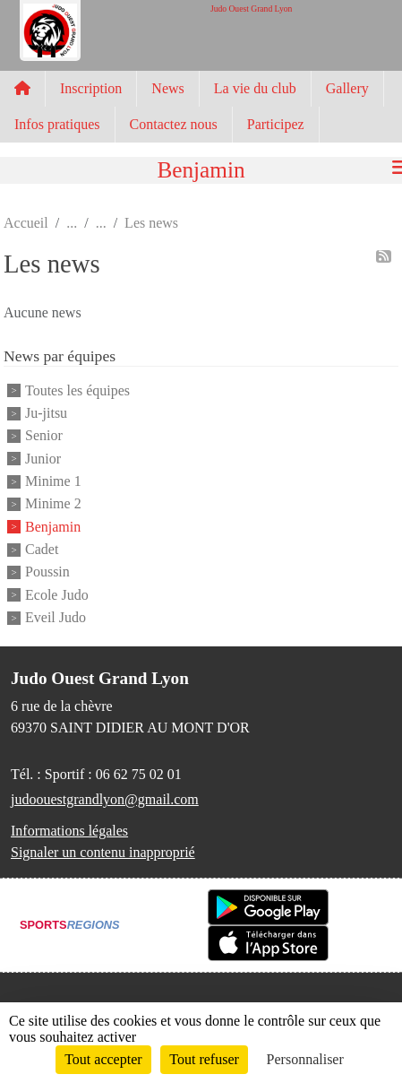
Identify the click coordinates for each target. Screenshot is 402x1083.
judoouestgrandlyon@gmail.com (105, 799)
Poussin (47, 572)
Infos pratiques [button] (57, 124)
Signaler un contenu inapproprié (103, 852)
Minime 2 (53, 504)
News (167, 88)
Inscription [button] (91, 88)
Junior (43, 458)
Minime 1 (53, 481)
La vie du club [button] (255, 88)
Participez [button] (275, 124)
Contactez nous (174, 124)
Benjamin (53, 526)
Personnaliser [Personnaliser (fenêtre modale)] (305, 1059)
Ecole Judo (57, 594)
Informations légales (69, 830)
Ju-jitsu (46, 412)
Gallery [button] (347, 88)
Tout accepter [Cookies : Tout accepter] (102, 1059)
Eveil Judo (55, 617)
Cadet (41, 549)
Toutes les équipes (77, 390)
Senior (44, 436)
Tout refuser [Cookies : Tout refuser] (204, 1059)
